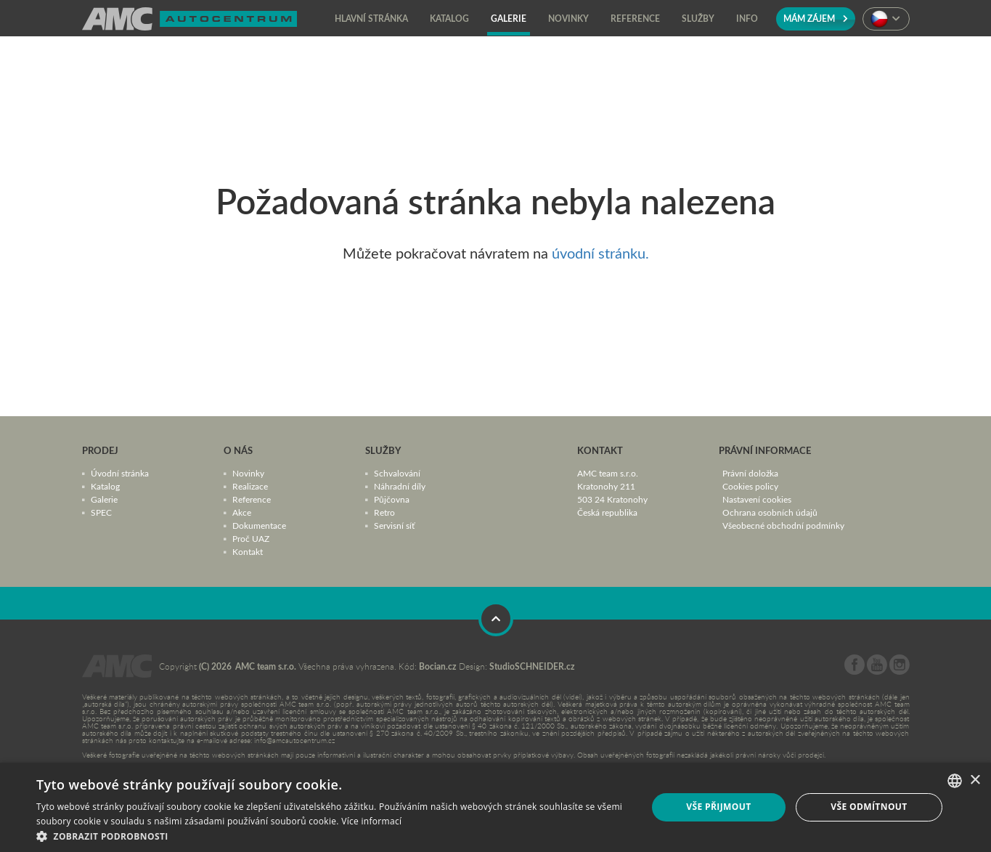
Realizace (250, 486)
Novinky (248, 473)
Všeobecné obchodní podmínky (783, 525)
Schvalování (397, 473)
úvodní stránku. (600, 253)
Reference (251, 499)
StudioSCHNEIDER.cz (532, 666)
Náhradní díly (399, 486)
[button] (332, 835)
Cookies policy (750, 486)
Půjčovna (391, 499)
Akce (241, 512)
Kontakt (247, 551)
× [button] (974, 780)
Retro (384, 512)
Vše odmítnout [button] (869, 806)
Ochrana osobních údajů (769, 512)
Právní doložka (750, 473)
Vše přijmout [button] (718, 806)
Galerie (104, 499)
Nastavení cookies (756, 499)
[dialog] (495, 807)
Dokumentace (259, 525)
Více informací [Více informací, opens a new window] (371, 821)
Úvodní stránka (120, 473)
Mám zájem (815, 18)
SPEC (101, 512)
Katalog (105, 486)
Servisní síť (394, 525)
